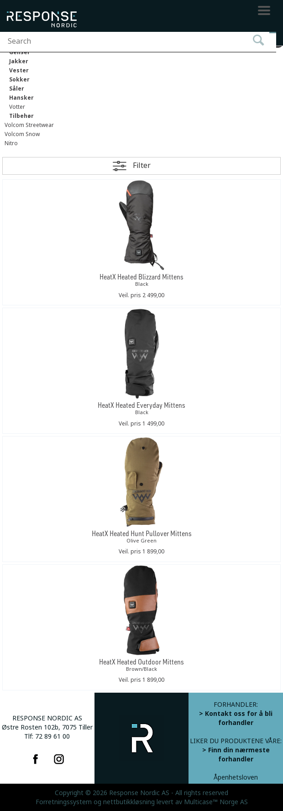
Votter (17, 107)
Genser (19, 52)
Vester (19, 70)
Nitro (11, 143)
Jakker (18, 61)
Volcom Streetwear (29, 125)
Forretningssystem (64, 801)
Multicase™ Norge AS (216, 801)
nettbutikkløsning (129, 801)
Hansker (21, 98)
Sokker (19, 79)
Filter (142, 165)
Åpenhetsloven (236, 777)
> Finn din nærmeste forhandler (236, 754)
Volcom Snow (22, 134)
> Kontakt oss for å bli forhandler (236, 718)
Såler (16, 88)
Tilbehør (21, 116)
